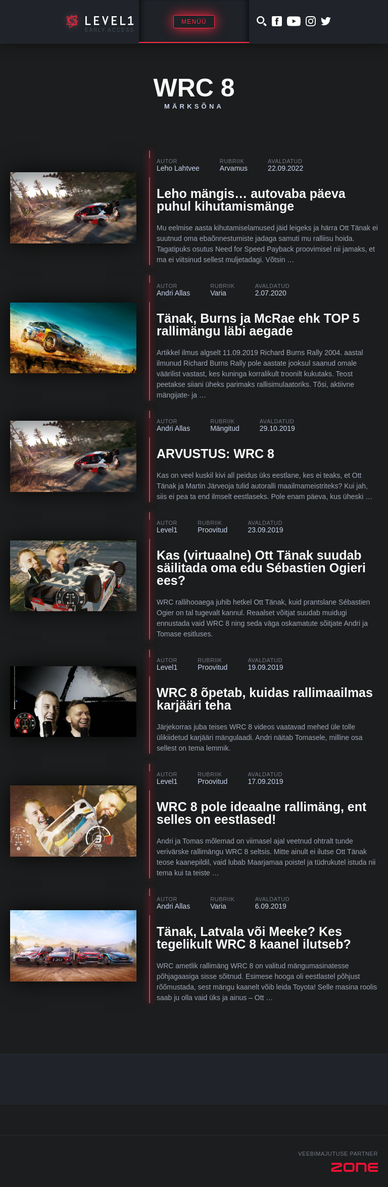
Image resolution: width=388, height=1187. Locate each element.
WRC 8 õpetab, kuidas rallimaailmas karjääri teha (265, 698)
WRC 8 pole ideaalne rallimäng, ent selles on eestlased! (261, 813)
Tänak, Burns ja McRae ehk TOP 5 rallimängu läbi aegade (258, 324)
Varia (218, 293)
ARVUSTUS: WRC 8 (215, 454)
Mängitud (224, 428)
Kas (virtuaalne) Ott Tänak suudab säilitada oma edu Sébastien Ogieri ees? (261, 567)
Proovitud (212, 530)
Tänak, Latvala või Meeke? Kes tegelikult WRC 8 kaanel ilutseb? (254, 937)
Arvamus (234, 168)
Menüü (194, 21)
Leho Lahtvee (178, 168)
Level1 (167, 530)
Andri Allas (173, 293)
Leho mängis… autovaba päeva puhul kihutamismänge (251, 199)
